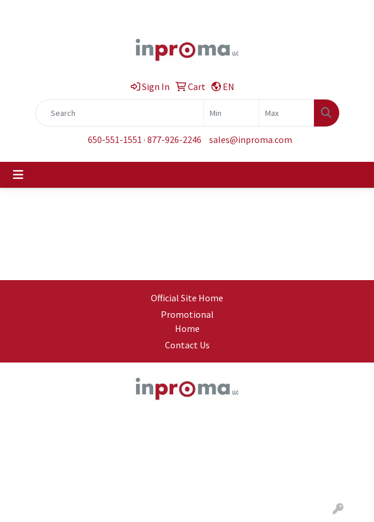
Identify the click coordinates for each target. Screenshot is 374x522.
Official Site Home (187, 298)
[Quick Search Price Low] (231, 113)
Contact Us (187, 345)
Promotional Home (187, 321)
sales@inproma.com (250, 139)
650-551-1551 (115, 139)
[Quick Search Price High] (287, 113)
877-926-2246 (174, 139)
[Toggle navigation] (18, 175)
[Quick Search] (119, 113)
